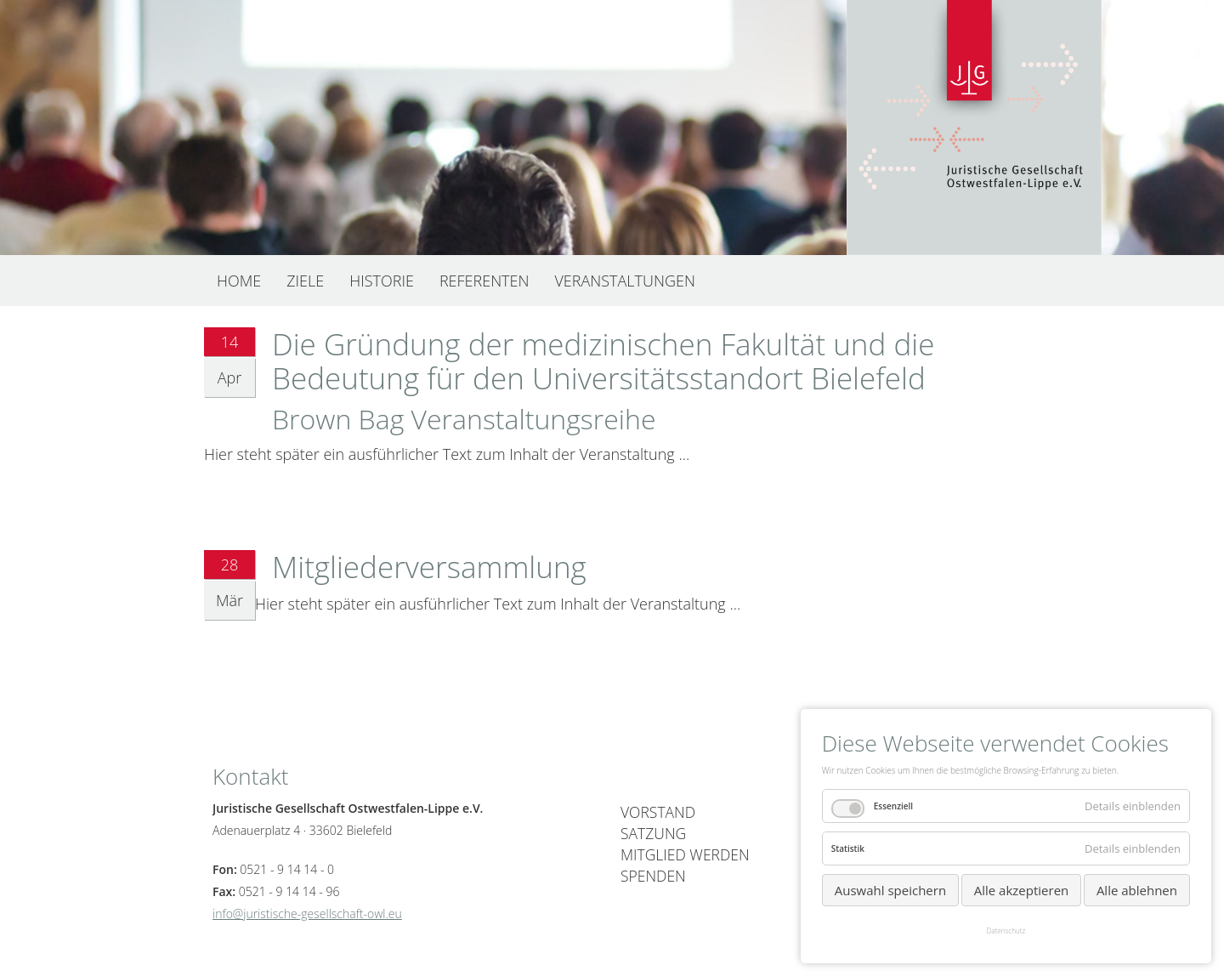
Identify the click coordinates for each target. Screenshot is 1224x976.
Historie (381, 280)
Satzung (653, 833)
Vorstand (657, 812)
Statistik (847, 848)
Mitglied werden (685, 854)
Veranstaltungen (624, 280)
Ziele (305, 280)
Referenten (484, 280)
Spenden (653, 875)
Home (239, 280)
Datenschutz (1006, 930)
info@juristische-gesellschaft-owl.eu (307, 913)
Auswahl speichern (890, 890)
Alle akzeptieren (1021, 890)
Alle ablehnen (1136, 890)
